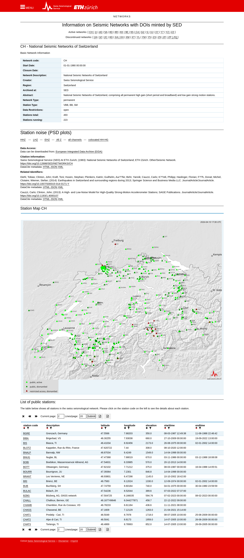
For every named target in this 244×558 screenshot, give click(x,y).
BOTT (26, 467)
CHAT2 (27, 519)
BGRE (26, 433)
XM (128, 37)
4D (100, 32)
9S (132, 32)
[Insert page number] (60, 416)
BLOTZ (27, 447)
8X (121, 32)
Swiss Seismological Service (41, 541)
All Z (58, 139)
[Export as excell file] (100, 416)
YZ (168, 32)
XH (121, 37)
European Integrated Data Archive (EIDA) (79, 151)
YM (144, 37)
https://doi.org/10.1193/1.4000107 (39, 195)
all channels (75, 139)
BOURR (27, 471)
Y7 (162, 32)
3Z (100, 37)
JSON (53, 166)
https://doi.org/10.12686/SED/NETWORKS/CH (46, 163)
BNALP (27, 452)
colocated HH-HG (98, 139)
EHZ (47, 139)
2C (105, 37)
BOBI (26, 462)
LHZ (35, 139)
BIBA (26, 438)
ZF (164, 37)
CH (91, 32)
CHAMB (27, 505)
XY (157, 32)
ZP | (170, 37)
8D (111, 32)
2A (95, 37)
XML (60, 166)
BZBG (26, 495)
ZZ (172, 32)
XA (117, 37)
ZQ (175, 37)
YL (138, 37)
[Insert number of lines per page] (82, 416)
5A (105, 32)
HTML (46, 166)
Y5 (149, 37)
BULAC (27, 491)
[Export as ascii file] (107, 416)
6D (111, 37)
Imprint (74, 541)
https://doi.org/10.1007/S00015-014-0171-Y (44, 183)
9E (127, 32)
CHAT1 (27, 514)
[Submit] (91, 416)
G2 (142, 32)
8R (116, 32)
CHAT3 (27, 524)
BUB (25, 486)
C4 (137, 32)
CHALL (27, 500)
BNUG (26, 457)
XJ (151, 32)
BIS (25, 443)
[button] (27, 7)
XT (133, 37)
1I (96, 32)
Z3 (154, 37)
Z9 (159, 37)
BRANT (27, 476)
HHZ (23, 139)
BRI (25, 481)
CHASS (27, 509)
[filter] (27, 428)
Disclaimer (63, 541)
